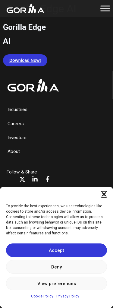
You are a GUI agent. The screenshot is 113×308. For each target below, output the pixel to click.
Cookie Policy (42, 296)
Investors (17, 137)
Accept (56, 250)
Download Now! (25, 60)
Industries (17, 109)
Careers (16, 123)
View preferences (56, 283)
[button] (104, 194)
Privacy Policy (67, 296)
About (14, 151)
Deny (56, 267)
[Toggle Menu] (105, 8)
